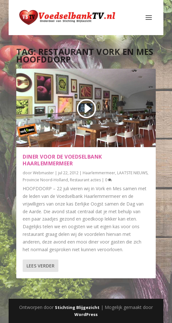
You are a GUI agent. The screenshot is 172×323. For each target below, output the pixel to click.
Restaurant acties (85, 180)
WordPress (86, 314)
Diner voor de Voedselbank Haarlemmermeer (62, 160)
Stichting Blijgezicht (77, 307)
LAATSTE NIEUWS (132, 173)
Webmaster (43, 173)
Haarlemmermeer (99, 173)
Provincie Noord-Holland (45, 180)
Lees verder (40, 266)
